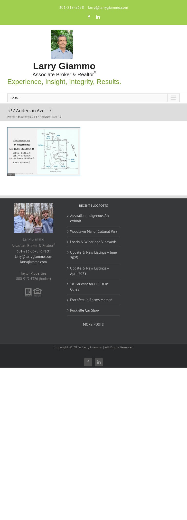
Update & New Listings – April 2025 (89, 271)
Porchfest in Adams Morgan (91, 299)
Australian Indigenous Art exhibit (89, 218)
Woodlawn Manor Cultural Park (93, 231)
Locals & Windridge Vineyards (93, 242)
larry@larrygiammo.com (108, 7)
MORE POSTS (93, 324)
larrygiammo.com (33, 262)
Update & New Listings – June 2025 (93, 255)
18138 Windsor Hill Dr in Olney (89, 287)
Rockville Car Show (85, 310)
